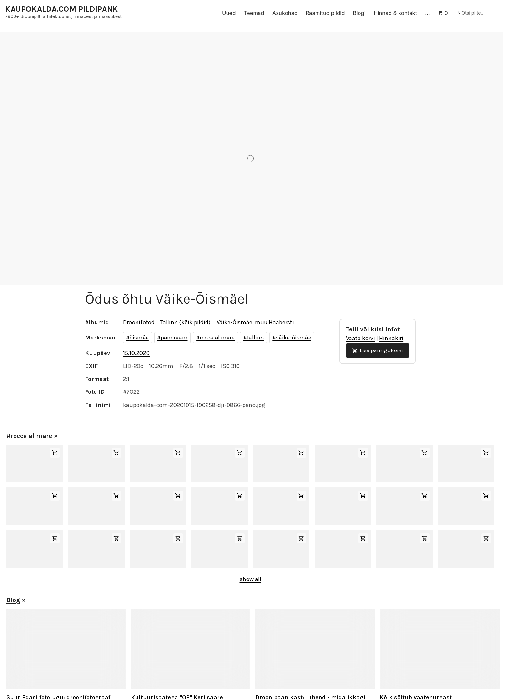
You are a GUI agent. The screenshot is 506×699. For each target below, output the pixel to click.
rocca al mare (217, 337)
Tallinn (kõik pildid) (185, 322)
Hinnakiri (391, 338)
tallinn (255, 337)
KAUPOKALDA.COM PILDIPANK (61, 9)
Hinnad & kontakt (395, 13)
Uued (229, 13)
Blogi (359, 13)
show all (250, 579)
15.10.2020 (136, 353)
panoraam (174, 337)
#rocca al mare (29, 436)
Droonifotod (139, 322)
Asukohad (285, 13)
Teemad (254, 13)
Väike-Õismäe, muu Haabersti (255, 322)
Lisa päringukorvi (377, 350)
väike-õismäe (293, 337)
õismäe (139, 337)
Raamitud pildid (325, 13)
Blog (13, 600)
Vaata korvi (360, 338)
